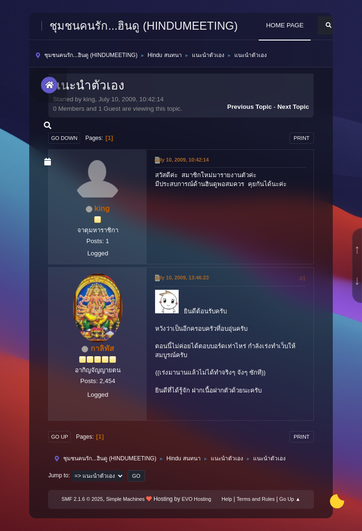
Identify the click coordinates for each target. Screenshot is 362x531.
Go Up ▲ (290, 499)
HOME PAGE (285, 25)
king (102, 208)
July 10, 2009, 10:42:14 (181, 160)
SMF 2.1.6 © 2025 (82, 499)
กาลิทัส (102, 348)
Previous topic (249, 106)
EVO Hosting (196, 499)
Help (227, 499)
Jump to (58, 475)
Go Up (59, 437)
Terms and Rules (256, 499)
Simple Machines (125, 499)
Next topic (293, 106)
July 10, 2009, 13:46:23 (181, 277)
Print (302, 138)
